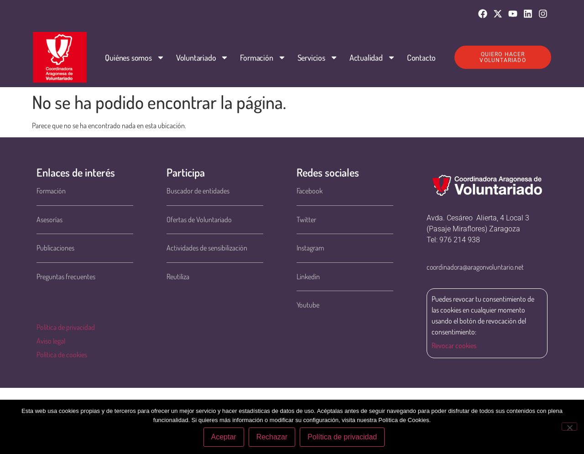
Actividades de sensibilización (207, 247)
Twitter (306, 219)
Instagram (310, 247)
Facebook (310, 190)
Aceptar (223, 437)
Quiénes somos (134, 57)
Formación (263, 57)
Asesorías (49, 219)
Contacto (421, 57)
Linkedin (308, 276)
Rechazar (271, 437)
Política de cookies (61, 354)
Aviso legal (50, 340)
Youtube (308, 304)
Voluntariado (202, 57)
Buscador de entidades (198, 190)
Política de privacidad (65, 327)
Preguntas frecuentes (65, 276)
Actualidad (372, 57)
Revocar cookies (454, 345)
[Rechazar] (569, 427)
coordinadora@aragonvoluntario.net (475, 266)
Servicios (317, 57)
